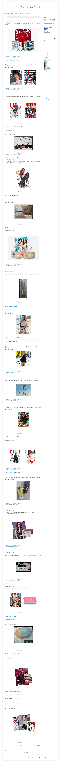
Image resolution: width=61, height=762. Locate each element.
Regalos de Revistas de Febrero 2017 (13, 507)
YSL (45, 97)
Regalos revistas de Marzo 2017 (12, 436)
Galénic (46, 66)
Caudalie (46, 50)
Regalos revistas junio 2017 (10, 338)
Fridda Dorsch (47, 65)
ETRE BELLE (47, 58)
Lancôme (46, 75)
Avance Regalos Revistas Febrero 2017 (13, 549)
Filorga (46, 63)
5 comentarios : (14, 56)
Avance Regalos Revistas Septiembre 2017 (14, 126)
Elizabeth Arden (47, 59)
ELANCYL (46, 57)
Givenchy (46, 69)
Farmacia (47, 751)
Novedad (26, 752)
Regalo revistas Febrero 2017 (10, 546)
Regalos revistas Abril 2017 (10, 434)
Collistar (46, 52)
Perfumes (16, 13)
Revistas (17, 57)
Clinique (46, 51)
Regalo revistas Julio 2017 (10, 265)
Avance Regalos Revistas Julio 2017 (12, 268)
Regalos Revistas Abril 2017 (11, 403)
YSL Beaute (46, 98)
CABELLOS (15, 751)
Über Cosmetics (47, 100)
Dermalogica (46, 55)
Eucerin (46, 62)
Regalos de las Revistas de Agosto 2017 (13, 157)
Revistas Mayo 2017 (12, 372)
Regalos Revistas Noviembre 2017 (12, 60)
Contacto (32, 13)
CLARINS (46, 49)
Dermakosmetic (47, 54)
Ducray (46, 56)
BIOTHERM (8, 751)
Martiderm (46, 77)
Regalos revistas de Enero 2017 (11, 582)
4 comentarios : (14, 191)
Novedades (11, 13)
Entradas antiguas (39, 745)
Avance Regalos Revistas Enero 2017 (13, 616)
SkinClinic (46, 94)
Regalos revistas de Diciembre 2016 (12, 653)
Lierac (46, 76)
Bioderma (46, 48)
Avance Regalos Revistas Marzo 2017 (13, 472)
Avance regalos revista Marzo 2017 (11, 504)
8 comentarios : (14, 371)
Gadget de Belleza (26, 13)
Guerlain (46, 70)
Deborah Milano (47, 53)
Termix (46, 96)
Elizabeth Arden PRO (48, 60)
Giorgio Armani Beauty (48, 68)
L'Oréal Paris (46, 72)
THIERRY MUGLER (47, 95)
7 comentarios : (14, 468)
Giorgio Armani (47, 67)
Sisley (46, 93)
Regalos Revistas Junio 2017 (11, 306)
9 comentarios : (14, 579)
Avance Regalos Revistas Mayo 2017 (13, 375)
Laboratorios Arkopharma (48, 74)
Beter (46, 47)
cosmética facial (13, 753)
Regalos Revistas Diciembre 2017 (12, 19)
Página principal (6, 13)
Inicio (20, 745)
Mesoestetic (46, 79)
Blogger (46, 757)
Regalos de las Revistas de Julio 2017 (13, 227)
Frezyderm (46, 64)
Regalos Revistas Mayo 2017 (11, 341)
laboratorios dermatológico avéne (49, 99)
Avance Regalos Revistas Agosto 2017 (13, 195)
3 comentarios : (14, 264)
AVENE (6, 751)
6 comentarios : (14, 153)
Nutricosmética (21, 13)
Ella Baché (46, 61)
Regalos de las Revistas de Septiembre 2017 (14, 92)
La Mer (46, 73)
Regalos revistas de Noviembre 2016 (13, 698)
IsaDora (46, 71)
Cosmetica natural (24, 751)
